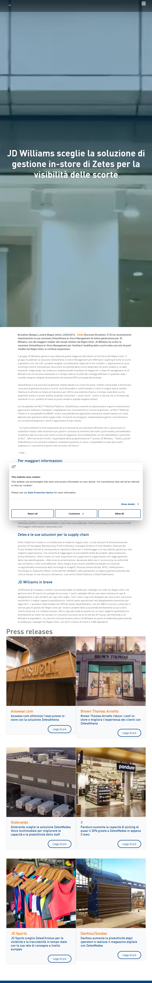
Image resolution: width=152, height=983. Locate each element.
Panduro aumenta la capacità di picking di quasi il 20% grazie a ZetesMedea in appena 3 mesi (111, 830)
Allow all (119, 513)
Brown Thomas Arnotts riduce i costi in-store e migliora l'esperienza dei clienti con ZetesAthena (111, 719)
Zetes (80, 334)
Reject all (33, 513)
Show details (128, 504)
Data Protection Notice (41, 492)
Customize (76, 513)
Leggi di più (59, 729)
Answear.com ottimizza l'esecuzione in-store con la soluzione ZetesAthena (38, 717)
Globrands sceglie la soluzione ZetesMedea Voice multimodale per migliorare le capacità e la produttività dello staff (41, 830)
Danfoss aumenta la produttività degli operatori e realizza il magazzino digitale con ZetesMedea (109, 941)
